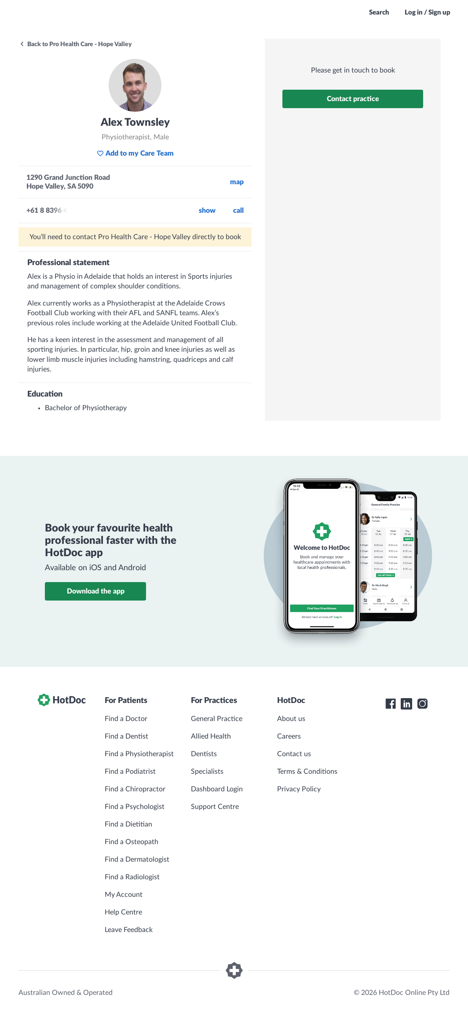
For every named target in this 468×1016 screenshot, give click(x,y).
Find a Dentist (126, 736)
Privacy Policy (299, 789)
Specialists (207, 771)
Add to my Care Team (135, 153)
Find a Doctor (126, 718)
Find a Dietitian (128, 824)
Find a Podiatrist (130, 771)
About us (291, 718)
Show (207, 210)
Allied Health (211, 736)
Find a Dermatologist (137, 859)
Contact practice (353, 98)
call (238, 210)
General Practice (216, 718)
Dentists (204, 753)
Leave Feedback (129, 929)
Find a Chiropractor (135, 789)
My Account (124, 894)
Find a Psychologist (135, 806)
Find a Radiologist (132, 877)
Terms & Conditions (307, 771)
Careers (289, 736)
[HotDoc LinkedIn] (406, 704)
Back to (75, 44)
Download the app (95, 591)
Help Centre (123, 912)
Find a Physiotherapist (139, 753)
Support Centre (215, 806)
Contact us (294, 753)
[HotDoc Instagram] (422, 704)
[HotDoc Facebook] (391, 704)
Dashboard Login (217, 789)
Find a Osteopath (131, 841)
